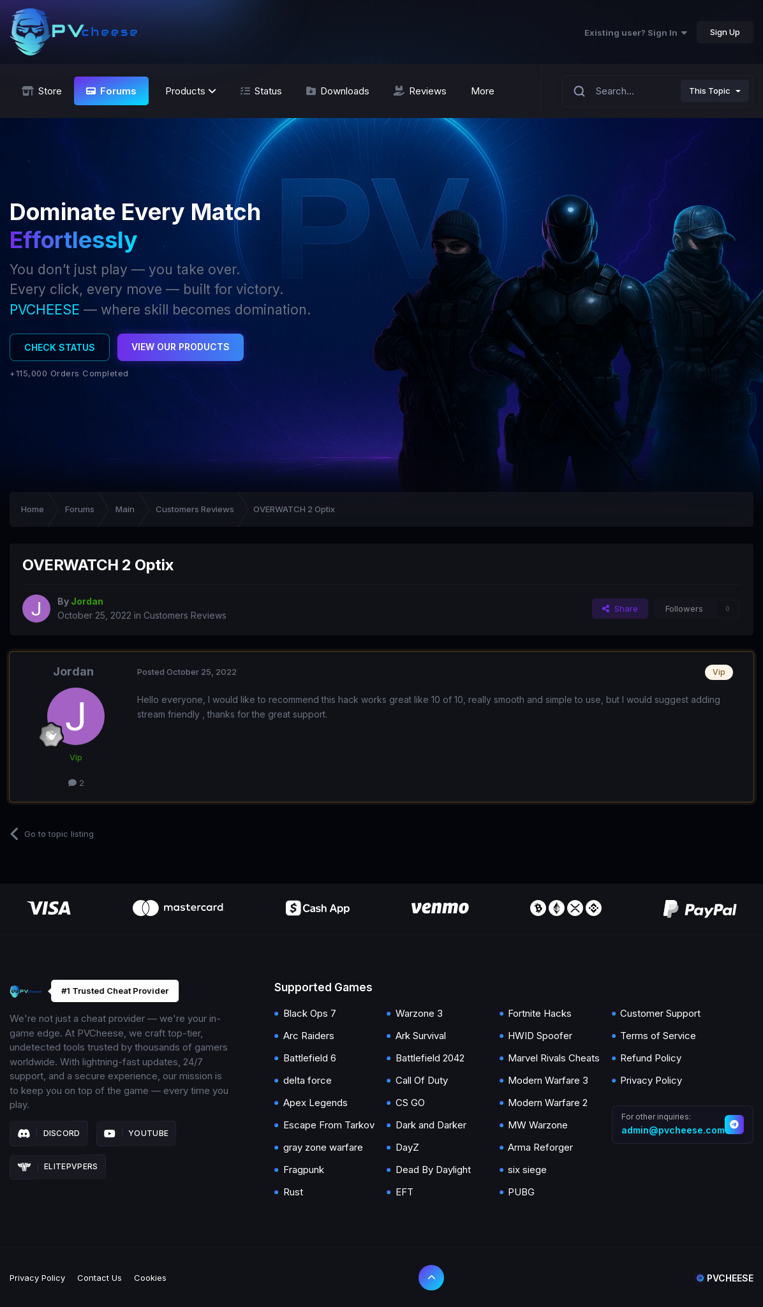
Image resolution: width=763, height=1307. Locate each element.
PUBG (521, 1192)
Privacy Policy (651, 1080)
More (482, 91)
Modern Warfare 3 (548, 1080)
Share (620, 608)
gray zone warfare (323, 1147)
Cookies (150, 1278)
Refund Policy (650, 1058)
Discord (48, 1133)
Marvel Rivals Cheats (554, 1058)
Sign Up (725, 32)
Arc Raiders (308, 1035)
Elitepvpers (57, 1167)
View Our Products (180, 346)
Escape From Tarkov (328, 1125)
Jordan (73, 671)
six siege (527, 1169)
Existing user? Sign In (635, 32)
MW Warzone (538, 1125)
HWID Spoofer (540, 1035)
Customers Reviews (185, 615)
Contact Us (99, 1278)
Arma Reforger (540, 1147)
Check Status (59, 347)
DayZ (407, 1147)
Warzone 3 (419, 1013)
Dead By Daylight (433, 1169)
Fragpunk (303, 1169)
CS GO (410, 1102)
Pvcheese (724, 1278)
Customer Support (660, 1013)
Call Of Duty (422, 1080)
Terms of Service (658, 1035)
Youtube (136, 1133)
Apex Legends (315, 1102)
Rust (293, 1192)
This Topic (709, 90)
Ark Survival (421, 1035)
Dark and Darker (431, 1125)
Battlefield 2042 (430, 1058)
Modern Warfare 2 (548, 1102)
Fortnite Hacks (540, 1013)
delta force (307, 1080)
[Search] (579, 91)
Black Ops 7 (309, 1013)
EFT (404, 1192)
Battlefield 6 (309, 1058)
